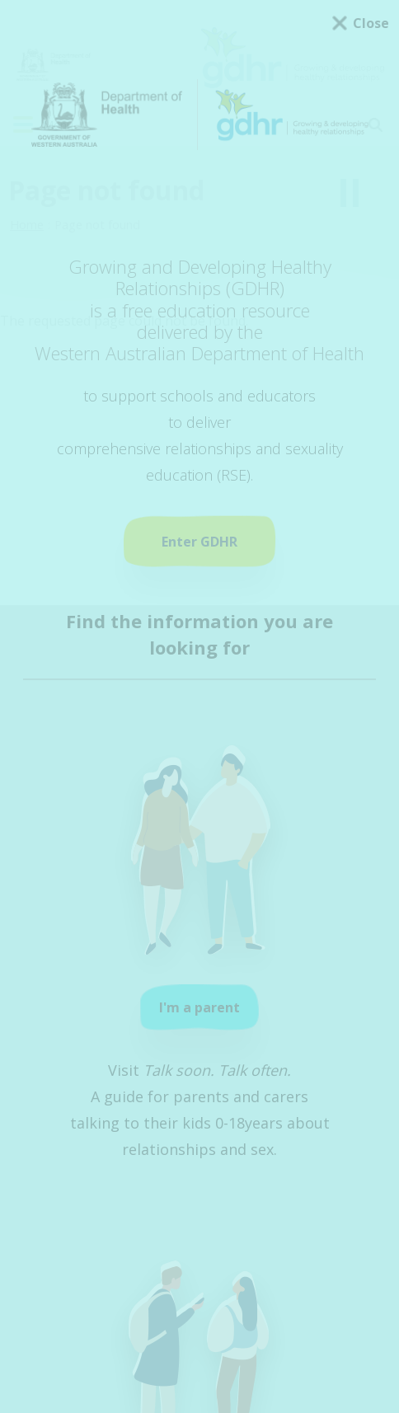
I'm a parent (199, 1007)
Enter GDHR (199, 542)
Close (371, 23)
